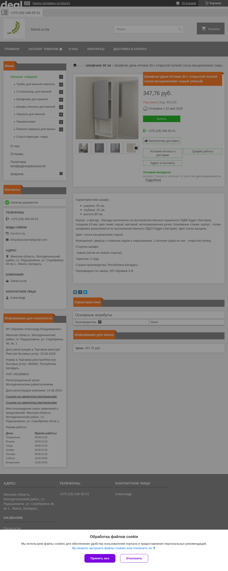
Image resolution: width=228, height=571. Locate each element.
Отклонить (134, 558)
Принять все (100, 558)
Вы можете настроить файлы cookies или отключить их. (112, 548)
